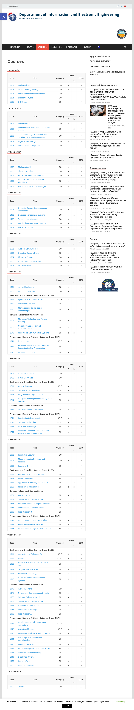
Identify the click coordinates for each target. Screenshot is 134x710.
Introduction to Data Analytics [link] (30, 418)
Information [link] (71, 47)
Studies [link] (41, 47)
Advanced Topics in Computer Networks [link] (34, 504)
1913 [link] (12, 564)
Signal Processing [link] (25, 171)
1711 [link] (12, 386)
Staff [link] (29, 47)
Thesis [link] (21, 687)
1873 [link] (12, 504)
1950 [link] (12, 661)
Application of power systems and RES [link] (34, 483)
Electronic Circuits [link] (25, 227)
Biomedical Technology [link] (27, 574)
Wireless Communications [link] (28, 249)
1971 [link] (12, 593)
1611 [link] (12, 300)
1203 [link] (12, 136)
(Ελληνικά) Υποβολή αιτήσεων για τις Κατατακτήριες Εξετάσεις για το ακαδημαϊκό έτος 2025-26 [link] (106, 134)
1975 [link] (12, 610)
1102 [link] (12, 89)
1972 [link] (12, 597)
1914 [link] (12, 569)
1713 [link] (12, 394)
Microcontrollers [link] (24, 265)
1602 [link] (12, 291)
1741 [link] (12, 418)
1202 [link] (12, 129)
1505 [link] (12, 261)
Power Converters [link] (25, 478)
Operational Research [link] (27, 629)
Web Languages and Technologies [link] (32, 186)
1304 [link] (12, 209)
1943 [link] (12, 633)
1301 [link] (12, 175)
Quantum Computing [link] (26, 304)
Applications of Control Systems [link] (31, 474)
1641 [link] (12, 341)
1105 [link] (12, 102)
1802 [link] (12, 460)
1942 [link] (12, 629)
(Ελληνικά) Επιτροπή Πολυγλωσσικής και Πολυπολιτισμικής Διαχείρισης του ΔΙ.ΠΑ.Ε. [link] (108, 145)
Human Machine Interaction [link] (29, 261)
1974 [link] (12, 605)
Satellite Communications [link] (28, 605)
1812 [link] (12, 478)
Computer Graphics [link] (26, 665)
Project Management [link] (26, 352)
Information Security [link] (26, 455)
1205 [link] (12, 146)
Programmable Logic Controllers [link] (31, 394)
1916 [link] (12, 579)
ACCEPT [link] (67, 706)
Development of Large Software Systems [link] (34, 529)
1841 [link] (12, 520)
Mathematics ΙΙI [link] (24, 167)
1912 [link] (12, 558)
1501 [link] (12, 249)
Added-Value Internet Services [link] (30, 524)
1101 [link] (12, 85)
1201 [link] (12, 123)
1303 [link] (12, 171)
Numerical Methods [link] (26, 341)
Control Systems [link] (25, 386)
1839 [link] (12, 487)
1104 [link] (12, 98)
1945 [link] (12, 644)
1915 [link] (12, 574)
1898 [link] (12, 512)
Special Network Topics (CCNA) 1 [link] (32, 499)
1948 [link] (12, 529)
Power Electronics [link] (25, 378)
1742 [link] (12, 422)
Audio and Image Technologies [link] (30, 410)
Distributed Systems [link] (26, 657)
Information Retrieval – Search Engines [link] (34, 633)
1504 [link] (12, 257)
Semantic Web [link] (24, 661)
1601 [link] (12, 287)
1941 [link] (12, 624)
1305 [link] (12, 181)
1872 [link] (12, 499)
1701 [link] (12, 374)
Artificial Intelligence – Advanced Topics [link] (34, 649)
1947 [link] (12, 653)
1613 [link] (12, 309)
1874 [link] (12, 508)
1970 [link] (12, 589)
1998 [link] (12, 614)
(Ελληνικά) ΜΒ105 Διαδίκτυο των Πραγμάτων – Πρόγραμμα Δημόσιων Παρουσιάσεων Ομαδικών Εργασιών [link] (106, 226)
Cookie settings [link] (119, 701)
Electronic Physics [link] (25, 98)
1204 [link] (12, 141)
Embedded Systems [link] (26, 291)
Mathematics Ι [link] (24, 85)
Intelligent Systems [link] (26, 644)
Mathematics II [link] (24, 123)
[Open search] (125, 47)
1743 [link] (12, 426)
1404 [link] (12, 227)
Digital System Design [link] (27, 141)
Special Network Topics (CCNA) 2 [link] (32, 601)
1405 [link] (12, 186)
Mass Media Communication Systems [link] (33, 333)
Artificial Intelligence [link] (26, 287)
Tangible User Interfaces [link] (28, 569)
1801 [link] (12, 455)
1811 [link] (12, 474)
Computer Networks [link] (26, 374)
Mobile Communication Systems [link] (31, 508)
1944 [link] (12, 639)
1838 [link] (12, 483)
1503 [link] (12, 253)
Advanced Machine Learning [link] (29, 653)
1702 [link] (12, 378)
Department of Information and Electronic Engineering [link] (69, 14)
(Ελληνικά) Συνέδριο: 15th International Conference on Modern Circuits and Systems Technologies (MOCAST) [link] (107, 188)
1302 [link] (12, 167)
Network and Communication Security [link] (33, 593)
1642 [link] (12, 347)
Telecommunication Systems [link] (29, 219)
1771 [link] (12, 410)
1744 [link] (12, 432)
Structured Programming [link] (28, 89)
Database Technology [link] (27, 426)
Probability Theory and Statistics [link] (31, 175)
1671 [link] (12, 320)
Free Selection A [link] (25, 614)
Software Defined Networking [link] (30, 597)
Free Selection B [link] (25, 512)
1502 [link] (12, 265)
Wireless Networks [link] (25, 495)
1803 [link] (12, 466)
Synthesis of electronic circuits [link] (30, 300)
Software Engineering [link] (27, 422)
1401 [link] (12, 215)
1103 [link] (12, 94)
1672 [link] (12, 327)
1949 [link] (12, 657)
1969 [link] (12, 665)
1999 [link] (12, 687)
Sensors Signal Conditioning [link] (29, 390)
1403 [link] (12, 223)
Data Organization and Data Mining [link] (32, 520)
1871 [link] (12, 495)
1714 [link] (12, 400)
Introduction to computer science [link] (31, 94)
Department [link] (15, 47)
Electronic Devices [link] (25, 257)
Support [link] (87, 47)
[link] (3, 16)
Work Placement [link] (25, 589)
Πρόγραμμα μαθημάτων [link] (100, 61)
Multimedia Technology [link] (27, 610)
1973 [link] (12, 601)
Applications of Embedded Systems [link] (32, 554)
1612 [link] (12, 304)
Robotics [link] (21, 558)
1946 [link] (12, 649)
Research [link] (55, 47)
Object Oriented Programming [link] (30, 146)
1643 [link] (12, 352)
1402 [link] (12, 219)
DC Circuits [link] (22, 102)
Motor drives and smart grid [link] (29, 487)
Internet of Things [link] (25, 466)
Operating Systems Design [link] (29, 253)
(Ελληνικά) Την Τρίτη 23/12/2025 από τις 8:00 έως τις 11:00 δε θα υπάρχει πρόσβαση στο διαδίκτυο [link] (107, 214)
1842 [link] (12, 524)
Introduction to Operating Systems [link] (32, 223)
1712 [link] (12, 390)
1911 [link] (12, 554)
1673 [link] (12, 333)
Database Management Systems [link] (31, 215)
